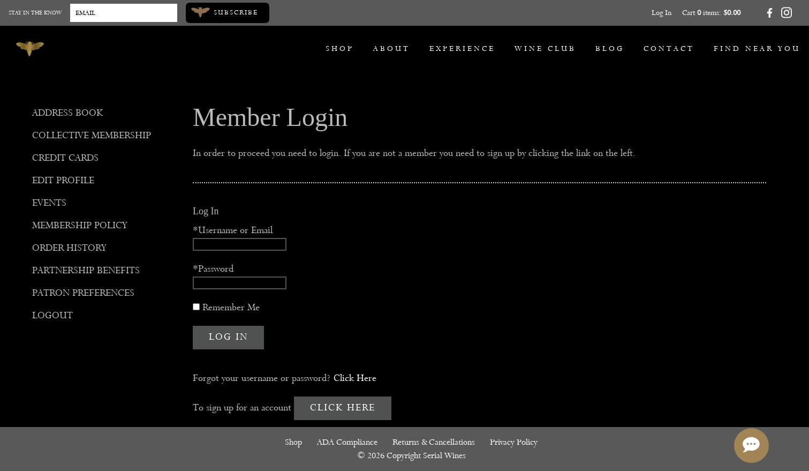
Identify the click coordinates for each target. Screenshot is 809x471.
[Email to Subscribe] (123, 13)
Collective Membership (91, 135)
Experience (462, 48)
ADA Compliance (347, 442)
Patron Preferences (83, 293)
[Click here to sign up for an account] (342, 408)
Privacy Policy (514, 442)
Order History (69, 248)
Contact (669, 48)
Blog (609, 48)
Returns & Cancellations (433, 442)
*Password (213, 269)
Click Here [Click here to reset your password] (355, 378)
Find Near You (757, 48)
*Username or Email (233, 230)
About (391, 48)
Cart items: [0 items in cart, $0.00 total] (711, 13)
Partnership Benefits (86, 270)
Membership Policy (79, 225)
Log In (661, 13)
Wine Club (545, 48)
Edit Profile (63, 180)
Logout (52, 315)
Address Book (67, 113)
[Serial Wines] (30, 48)
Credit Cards (65, 158)
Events (49, 203)
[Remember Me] (196, 306)
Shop (340, 48)
